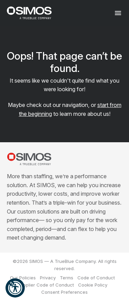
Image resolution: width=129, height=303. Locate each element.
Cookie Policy (92, 285)
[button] (15, 288)
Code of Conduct (96, 277)
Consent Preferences (64, 292)
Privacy (48, 277)
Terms (66, 277)
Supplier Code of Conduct (46, 285)
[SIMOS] (29, 13)
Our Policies (23, 277)
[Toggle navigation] (118, 13)
